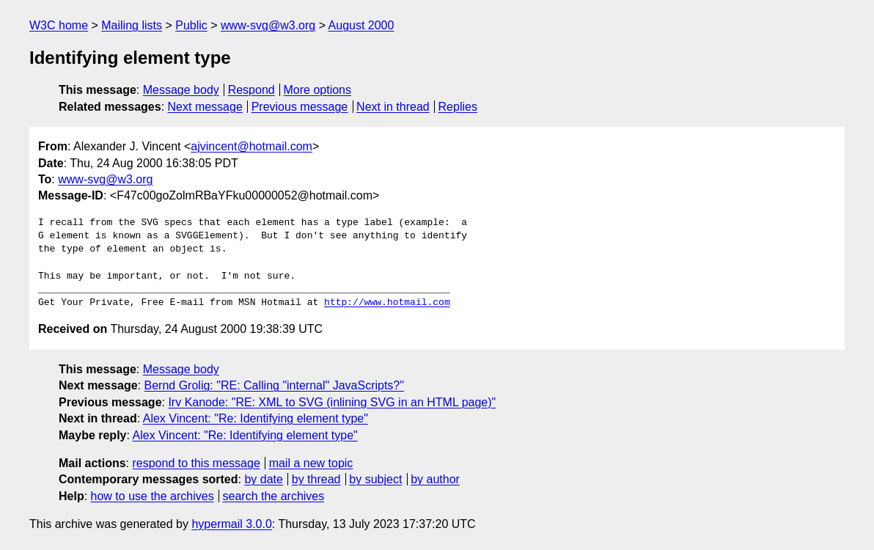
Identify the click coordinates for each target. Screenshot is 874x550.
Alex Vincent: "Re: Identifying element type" (255, 418)
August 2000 (361, 25)
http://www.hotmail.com (387, 302)
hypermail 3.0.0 (231, 524)
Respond (251, 90)
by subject (375, 479)
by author (435, 479)
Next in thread (393, 106)
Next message (205, 106)
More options (318, 90)
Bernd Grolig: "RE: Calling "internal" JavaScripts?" (274, 385)
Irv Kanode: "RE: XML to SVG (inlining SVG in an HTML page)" (332, 402)
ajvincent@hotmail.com (251, 146)
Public (191, 25)
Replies (457, 106)
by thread (316, 479)
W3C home (58, 25)
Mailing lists (131, 25)
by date (263, 479)
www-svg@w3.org (268, 25)
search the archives (274, 496)
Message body (181, 90)
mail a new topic (311, 463)
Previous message (299, 106)
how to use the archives (152, 496)
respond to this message (196, 463)
